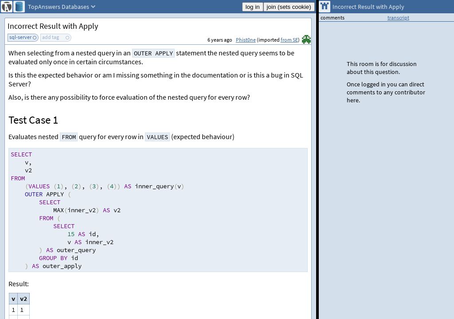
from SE (289, 39)
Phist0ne (246, 39)
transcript (398, 17)
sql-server (20, 37)
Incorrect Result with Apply (53, 26)
